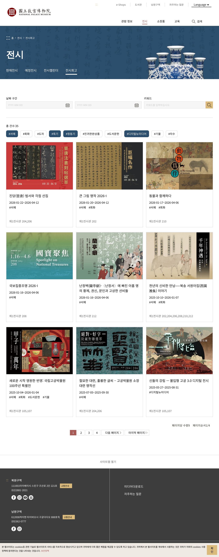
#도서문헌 (113, 134)
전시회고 (30, 38)
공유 (182, 88)
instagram (19, 497)
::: (96, 5)
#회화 (26, 134)
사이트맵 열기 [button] (108, 462)
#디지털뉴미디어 (136, 134)
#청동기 (70, 134)
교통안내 (65, 485)
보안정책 (45, 550)
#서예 (12, 134)
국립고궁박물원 (29, 12)
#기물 (157, 134)
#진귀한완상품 (91, 134)
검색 (209, 104)
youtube (25, 497)
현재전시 (12, 70)
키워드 (148, 98)
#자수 (171, 134)
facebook (13, 497)
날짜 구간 (11, 98)
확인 (212, 550)
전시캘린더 (51, 70)
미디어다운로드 (133, 486)
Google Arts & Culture (31, 497)
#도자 (40, 134)
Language (200, 4)
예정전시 (30, 70)
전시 (19, 38)
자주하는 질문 (132, 494)
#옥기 (55, 134)
